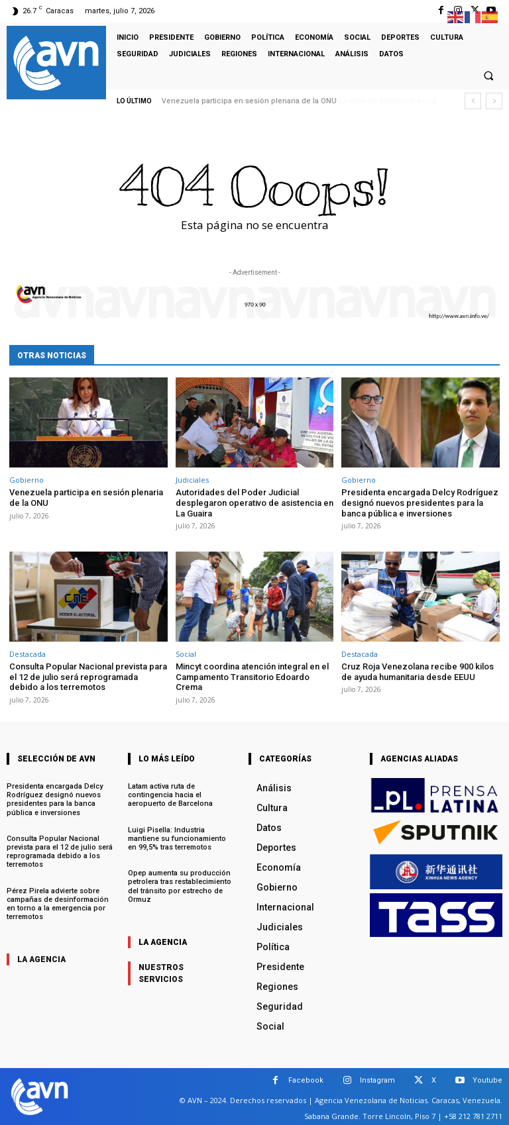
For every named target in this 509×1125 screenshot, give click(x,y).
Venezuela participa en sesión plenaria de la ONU (249, 101)
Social (186, 654)
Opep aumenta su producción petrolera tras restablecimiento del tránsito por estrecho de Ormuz (179, 886)
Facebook (305, 1080)
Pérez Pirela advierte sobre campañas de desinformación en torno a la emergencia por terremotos (58, 904)
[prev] (473, 101)
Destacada (27, 654)
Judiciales (192, 479)
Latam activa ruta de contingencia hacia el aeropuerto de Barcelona (170, 795)
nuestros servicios (161, 973)
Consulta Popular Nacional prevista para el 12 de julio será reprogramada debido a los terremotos (88, 676)
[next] (494, 101)
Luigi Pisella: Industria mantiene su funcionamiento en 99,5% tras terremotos (177, 839)
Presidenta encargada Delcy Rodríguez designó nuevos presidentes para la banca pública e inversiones (419, 502)
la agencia (41, 959)
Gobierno (26, 479)
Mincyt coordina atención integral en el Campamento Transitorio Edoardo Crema (252, 676)
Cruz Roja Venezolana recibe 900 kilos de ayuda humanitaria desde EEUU (417, 671)
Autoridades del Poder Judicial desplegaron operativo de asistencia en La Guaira (254, 502)
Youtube (487, 1080)
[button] (488, 76)
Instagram (377, 1080)
